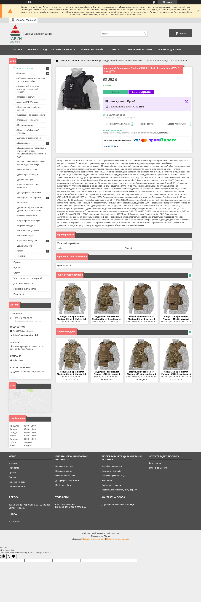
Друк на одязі (23, 143)
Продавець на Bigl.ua (100, 536)
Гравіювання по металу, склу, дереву (119, 490)
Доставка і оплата (23, 283)
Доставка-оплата (17, 486)
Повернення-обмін (17, 482)
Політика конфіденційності (117, 539)
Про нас (17, 262)
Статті (20, 251)
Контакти (115, 49)
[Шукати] (145, 33)
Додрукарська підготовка (29, 192)
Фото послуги (155, 463)
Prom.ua (115, 533)
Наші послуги (36, 49)
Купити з (141, 92)
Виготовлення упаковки (28, 230)
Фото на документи (158, 468)
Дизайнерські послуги (27, 174)
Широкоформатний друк (28, 220)
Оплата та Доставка (169, 49)
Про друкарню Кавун (63, 49)
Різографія (22, 202)
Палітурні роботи (63, 485)
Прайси (12, 472)
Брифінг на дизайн (92, 49)
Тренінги (21, 256)
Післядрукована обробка (29, 197)
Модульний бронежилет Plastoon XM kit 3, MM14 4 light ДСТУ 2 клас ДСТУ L (72, 319)
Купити (115, 92)
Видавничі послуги (26, 97)
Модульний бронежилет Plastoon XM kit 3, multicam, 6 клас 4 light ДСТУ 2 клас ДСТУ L (176, 374)
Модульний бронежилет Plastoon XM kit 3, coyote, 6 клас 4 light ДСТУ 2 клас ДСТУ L (176, 319)
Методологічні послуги (28, 120)
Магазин (85, 60)
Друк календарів (25, 179)
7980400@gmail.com (23, 331)
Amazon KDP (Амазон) (28, 102)
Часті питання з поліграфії (27, 278)
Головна (17, 49)
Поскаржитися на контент (93, 539)
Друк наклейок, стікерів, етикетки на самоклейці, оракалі (28, 89)
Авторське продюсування (29, 138)
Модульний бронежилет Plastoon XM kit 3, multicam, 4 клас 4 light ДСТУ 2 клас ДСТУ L (107, 319)
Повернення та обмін (139, 49)
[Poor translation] (11, 556)
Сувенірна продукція (27, 241)
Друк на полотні (24, 246)
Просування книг (25, 125)
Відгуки (17, 267)
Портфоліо (19, 294)
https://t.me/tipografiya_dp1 (25, 335)
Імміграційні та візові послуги (31, 115)
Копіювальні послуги (27, 215)
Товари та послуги (69, 60)
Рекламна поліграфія (27, 169)
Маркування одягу (26, 225)
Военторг (96, 60)
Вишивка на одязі (25, 236)
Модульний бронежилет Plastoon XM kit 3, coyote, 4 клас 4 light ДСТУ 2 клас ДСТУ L (141, 319)
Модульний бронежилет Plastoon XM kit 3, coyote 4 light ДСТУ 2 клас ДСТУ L (107, 374)
